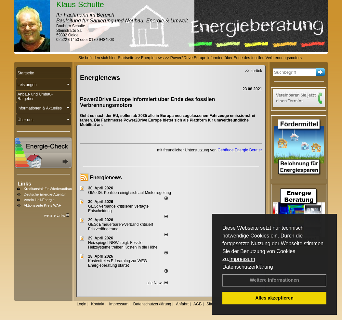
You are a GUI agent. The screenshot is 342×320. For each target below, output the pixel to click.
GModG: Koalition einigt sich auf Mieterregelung (129, 192)
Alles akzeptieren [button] (274, 298)
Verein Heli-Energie (39, 200)
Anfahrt (182, 304)
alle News (157, 283)
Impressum (242, 259)
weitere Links (56, 215)
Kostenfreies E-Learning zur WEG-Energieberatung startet (118, 263)
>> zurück (253, 71)
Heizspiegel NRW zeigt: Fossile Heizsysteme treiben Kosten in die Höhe (122, 245)
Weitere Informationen (274, 280)
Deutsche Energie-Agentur (45, 194)
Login (81, 304)
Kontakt (97, 304)
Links (24, 183)
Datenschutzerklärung (247, 267)
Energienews (106, 177)
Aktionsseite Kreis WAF (42, 205)
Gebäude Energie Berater (239, 150)
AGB (197, 304)
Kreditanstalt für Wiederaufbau (48, 189)
